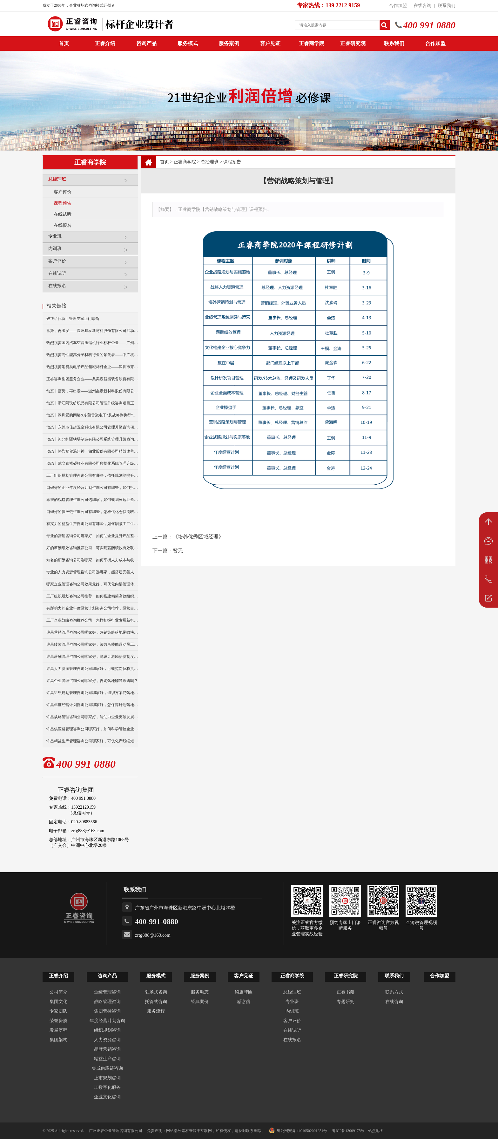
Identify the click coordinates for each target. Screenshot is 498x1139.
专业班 (91, 239)
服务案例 (229, 43)
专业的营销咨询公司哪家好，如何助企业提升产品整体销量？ (92, 536)
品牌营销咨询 (107, 1049)
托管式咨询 (156, 1001)
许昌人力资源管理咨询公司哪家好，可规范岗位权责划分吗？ (92, 668)
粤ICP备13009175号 (348, 1131)
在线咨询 (422, 5)
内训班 (91, 251)
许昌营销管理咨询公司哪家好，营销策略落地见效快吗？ (92, 632)
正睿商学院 (311, 43)
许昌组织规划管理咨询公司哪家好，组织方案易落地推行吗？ (92, 693)
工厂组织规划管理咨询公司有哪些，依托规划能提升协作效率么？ (92, 475)
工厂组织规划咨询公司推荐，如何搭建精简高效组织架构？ (92, 596)
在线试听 (62, 214)
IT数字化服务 (107, 1087)
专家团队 (58, 1011)
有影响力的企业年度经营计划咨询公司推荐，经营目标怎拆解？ (92, 608)
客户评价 (62, 192)
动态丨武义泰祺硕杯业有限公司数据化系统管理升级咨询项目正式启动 (92, 463)
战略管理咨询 (107, 1001)
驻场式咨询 (156, 992)
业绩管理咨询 (107, 992)
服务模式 (188, 43)
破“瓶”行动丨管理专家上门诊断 (72, 318)
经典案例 (200, 1001)
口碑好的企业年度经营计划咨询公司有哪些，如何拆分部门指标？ (92, 487)
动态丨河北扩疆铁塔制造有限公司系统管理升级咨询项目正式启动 (92, 439)
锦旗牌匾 (243, 992)
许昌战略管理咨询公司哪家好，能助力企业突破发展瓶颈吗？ (92, 717)
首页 (164, 161)
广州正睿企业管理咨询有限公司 (115, 1131)
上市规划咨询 (107, 1077)
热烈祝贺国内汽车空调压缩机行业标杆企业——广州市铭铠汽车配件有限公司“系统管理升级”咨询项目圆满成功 (92, 342)
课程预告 (62, 203)
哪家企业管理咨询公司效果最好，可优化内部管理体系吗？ (92, 584)
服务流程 (156, 1011)
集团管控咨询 (107, 1011)
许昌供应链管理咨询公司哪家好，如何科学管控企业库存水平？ (92, 729)
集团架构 (58, 1039)
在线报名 (62, 225)
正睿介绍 (58, 975)
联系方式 (394, 992)
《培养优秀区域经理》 (198, 536)
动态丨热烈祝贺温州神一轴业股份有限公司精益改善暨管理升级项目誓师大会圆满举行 (92, 451)
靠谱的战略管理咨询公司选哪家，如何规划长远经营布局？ (92, 499)
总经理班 (91, 182)
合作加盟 (398, 5)
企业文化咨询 (107, 1097)
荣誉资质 (58, 1020)
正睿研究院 (353, 43)
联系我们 (446, 5)
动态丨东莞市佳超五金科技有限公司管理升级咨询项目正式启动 (92, 427)
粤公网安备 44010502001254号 (298, 1130)
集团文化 (58, 1001)
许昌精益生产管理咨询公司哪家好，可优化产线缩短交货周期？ (92, 741)
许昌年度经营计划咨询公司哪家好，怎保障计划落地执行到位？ (92, 705)
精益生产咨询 (107, 1058)
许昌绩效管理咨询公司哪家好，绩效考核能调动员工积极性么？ (92, 644)
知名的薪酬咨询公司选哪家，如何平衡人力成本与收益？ (92, 560)
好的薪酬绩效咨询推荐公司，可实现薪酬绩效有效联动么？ (92, 548)
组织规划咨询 (107, 1030)
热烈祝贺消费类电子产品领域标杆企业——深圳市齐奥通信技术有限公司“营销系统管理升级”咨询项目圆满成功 (92, 367)
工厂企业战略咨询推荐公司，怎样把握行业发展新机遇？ (92, 620)
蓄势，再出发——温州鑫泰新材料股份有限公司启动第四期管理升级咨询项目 (92, 330)
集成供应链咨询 (107, 1068)
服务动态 (200, 992)
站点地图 (375, 1131)
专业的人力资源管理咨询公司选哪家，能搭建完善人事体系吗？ (92, 572)
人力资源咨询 (107, 1039)
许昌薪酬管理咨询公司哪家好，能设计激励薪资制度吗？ (92, 656)
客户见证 (270, 43)
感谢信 (243, 1001)
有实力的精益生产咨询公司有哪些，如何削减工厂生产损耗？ (92, 524)
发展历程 (58, 1030)
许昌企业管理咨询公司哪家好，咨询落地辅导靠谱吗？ (92, 680)
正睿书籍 (345, 992)
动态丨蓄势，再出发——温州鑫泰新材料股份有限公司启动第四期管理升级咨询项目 (92, 391)
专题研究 (345, 1001)
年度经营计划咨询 (107, 1020)
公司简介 (58, 992)
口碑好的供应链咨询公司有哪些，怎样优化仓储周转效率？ (92, 511)
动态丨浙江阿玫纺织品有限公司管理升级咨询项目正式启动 (92, 403)
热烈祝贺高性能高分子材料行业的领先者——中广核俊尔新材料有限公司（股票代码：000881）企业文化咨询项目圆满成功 (92, 355)
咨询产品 (146, 43)
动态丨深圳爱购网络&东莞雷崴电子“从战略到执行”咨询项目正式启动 (92, 415)
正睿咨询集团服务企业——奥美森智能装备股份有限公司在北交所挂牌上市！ (92, 379)
